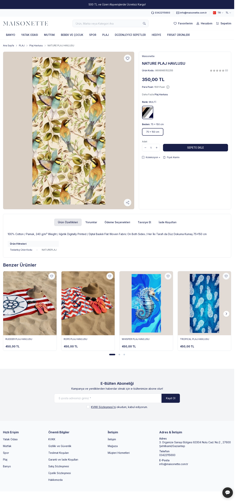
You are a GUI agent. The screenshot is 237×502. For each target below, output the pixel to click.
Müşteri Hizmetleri (119, 452)
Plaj (5, 459)
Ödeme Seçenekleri (117, 222)
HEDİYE (156, 34)
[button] (147, 112)
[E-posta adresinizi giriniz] (117, 398)
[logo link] (25, 23)
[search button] (144, 23)
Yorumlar (91, 222)
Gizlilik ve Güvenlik (59, 446)
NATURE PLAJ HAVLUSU (61, 45)
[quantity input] (151, 147)
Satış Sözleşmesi (58, 466)
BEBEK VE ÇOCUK (72, 34)
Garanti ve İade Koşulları (63, 459)
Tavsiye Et (144, 222)
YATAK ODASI (29, 34)
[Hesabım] (204, 23)
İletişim (112, 439)
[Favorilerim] (183, 23)
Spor (6, 452)
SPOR (92, 34)
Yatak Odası (10, 439)
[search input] (111, 23)
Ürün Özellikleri (68, 222)
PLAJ (105, 34)
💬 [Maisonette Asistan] (227, 492)
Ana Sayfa (8, 45)
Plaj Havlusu (36, 45)
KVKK (51, 439)
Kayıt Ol (170, 398)
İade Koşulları (167, 222)
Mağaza (113, 446)
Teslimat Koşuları (58, 452)
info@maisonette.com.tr (173, 464)
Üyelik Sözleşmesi (59, 473)
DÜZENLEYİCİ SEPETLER (130, 34)
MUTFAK (49, 34)
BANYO (10, 34)
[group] (68, 130)
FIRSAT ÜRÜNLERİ (178, 34)
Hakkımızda (55, 479)
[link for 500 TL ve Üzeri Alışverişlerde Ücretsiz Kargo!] (117, 4)
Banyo (7, 466)
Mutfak (7, 446)
